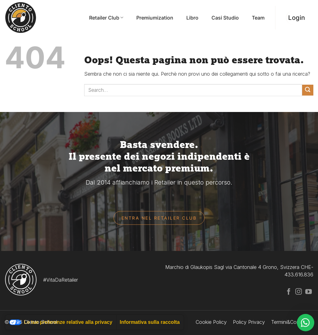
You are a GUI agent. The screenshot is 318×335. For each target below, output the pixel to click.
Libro (192, 18)
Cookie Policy (211, 322)
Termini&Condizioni (292, 322)
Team (258, 18)
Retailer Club (106, 18)
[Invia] (307, 90)
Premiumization (154, 18)
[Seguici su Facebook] (288, 292)
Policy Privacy (249, 322)
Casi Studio (225, 18)
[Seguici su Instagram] (298, 292)
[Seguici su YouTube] (308, 292)
